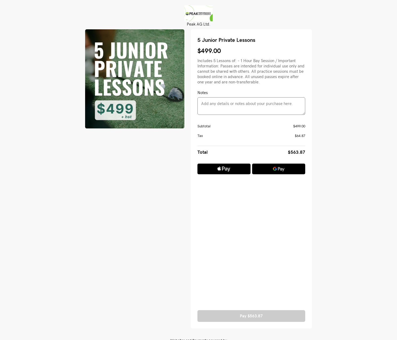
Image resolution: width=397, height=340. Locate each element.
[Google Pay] (278, 169)
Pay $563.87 (251, 316)
